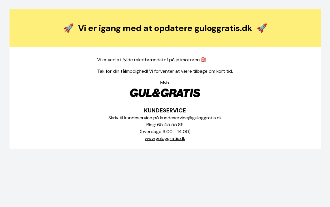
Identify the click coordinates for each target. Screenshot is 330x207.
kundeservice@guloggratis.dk (191, 118)
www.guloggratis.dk (165, 138)
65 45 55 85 (170, 125)
